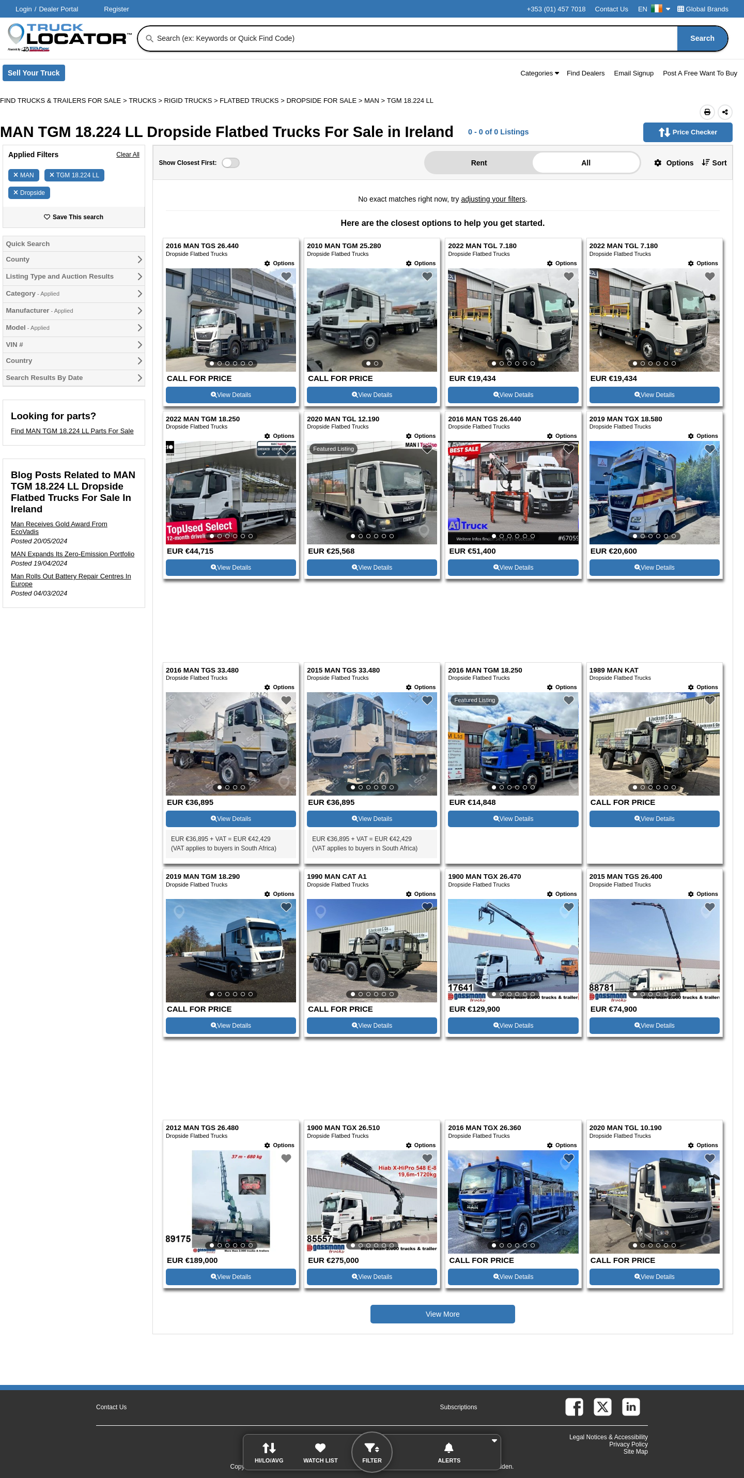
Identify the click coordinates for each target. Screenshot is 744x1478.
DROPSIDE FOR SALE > (325, 100)
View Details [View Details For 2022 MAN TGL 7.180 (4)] (654, 395)
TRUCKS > (146, 100)
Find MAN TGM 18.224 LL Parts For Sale (72, 431)
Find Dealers (586, 73)
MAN (23, 175)
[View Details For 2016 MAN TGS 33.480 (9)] (231, 744)
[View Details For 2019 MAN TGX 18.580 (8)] (655, 492)
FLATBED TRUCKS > (253, 100)
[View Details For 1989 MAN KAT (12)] (655, 744)
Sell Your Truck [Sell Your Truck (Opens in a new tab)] (36, 75)
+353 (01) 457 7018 (556, 9)
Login (24, 9)
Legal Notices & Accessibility (608, 1437)
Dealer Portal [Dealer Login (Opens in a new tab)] (58, 9)
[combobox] (441, 38)
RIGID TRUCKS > (192, 100)
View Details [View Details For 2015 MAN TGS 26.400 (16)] (654, 1025)
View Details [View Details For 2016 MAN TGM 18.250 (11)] (513, 818)
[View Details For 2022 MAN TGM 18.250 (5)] (231, 492)
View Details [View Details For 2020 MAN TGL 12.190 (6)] (372, 567)
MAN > (375, 100)
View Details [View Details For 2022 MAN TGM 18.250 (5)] (231, 567)
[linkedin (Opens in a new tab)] (631, 1407)
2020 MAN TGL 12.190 (343, 419)
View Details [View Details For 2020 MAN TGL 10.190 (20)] (654, 1277)
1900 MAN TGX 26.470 (484, 876)
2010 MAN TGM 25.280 (344, 246)
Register (116, 9)
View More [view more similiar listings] (443, 1314)
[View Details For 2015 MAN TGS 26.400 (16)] (655, 950)
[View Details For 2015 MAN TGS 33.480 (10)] (372, 744)
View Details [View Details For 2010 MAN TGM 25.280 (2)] (372, 395)
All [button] (586, 163)
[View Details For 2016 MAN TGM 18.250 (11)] (513, 744)
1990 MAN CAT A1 (337, 876)
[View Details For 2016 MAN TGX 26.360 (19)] (513, 1202)
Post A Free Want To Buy (700, 73)
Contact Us (611, 9)
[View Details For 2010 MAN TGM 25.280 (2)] (372, 320)
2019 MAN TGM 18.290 (203, 876)
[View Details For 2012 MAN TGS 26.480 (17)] (231, 1202)
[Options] (279, 263)
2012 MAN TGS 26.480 (202, 1128)
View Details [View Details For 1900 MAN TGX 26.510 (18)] (372, 1277)
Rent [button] (479, 163)
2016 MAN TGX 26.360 (484, 1128)
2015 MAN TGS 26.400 (626, 876)
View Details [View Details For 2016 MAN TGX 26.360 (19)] (513, 1277)
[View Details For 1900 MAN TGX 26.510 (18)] (372, 1202)
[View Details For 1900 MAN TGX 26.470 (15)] (513, 950)
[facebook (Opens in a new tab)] (574, 1407)
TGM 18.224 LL (74, 175)
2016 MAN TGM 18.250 (485, 670)
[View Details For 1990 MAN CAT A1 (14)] (372, 950)
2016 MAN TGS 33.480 (202, 670)
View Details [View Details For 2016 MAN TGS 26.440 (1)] (231, 395)
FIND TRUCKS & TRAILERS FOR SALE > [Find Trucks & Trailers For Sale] (64, 100)
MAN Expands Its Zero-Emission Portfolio (72, 554)
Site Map (636, 1451)
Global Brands (703, 9)
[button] (670, 162)
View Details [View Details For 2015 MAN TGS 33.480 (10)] (372, 818)
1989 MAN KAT (614, 670)
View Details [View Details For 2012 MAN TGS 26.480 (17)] (231, 1277)
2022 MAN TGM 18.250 (203, 419)
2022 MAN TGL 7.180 (482, 246)
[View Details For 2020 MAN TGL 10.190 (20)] (655, 1202)
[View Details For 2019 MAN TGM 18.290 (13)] (231, 950)
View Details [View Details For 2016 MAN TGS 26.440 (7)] (513, 567)
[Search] (150, 39)
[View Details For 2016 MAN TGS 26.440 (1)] (231, 320)
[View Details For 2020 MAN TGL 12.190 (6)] (372, 492)
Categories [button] (539, 73)
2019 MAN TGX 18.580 (626, 419)
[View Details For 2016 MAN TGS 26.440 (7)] (513, 492)
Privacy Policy (628, 1444)
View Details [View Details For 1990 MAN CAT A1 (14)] (372, 1025)
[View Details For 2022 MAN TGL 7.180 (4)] (655, 320)
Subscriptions (458, 1407)
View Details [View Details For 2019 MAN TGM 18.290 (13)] (231, 1025)
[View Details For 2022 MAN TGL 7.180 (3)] (513, 320)
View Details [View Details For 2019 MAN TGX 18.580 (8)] (654, 567)
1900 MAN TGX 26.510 (343, 1128)
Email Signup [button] (634, 73)
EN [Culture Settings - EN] (654, 9)
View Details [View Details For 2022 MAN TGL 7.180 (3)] (513, 395)
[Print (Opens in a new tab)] (707, 112)
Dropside (29, 192)
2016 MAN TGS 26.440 (202, 246)
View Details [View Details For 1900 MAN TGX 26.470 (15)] (513, 1025)
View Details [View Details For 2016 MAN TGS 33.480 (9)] (231, 818)
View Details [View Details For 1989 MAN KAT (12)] (654, 818)
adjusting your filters (493, 199)
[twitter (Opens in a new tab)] (602, 1407)
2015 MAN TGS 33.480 (343, 670)
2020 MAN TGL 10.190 (626, 1128)
